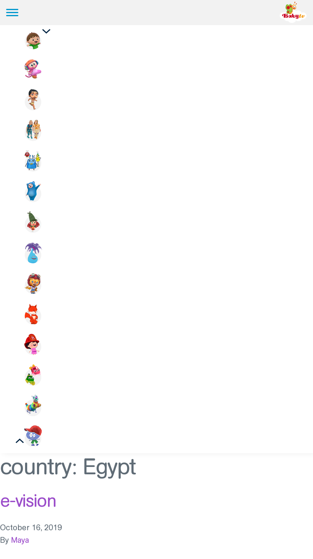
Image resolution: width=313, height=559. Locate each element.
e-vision (28, 501)
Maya (20, 540)
